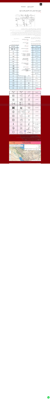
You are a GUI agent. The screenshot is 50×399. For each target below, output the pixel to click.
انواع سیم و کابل (28, 312)
